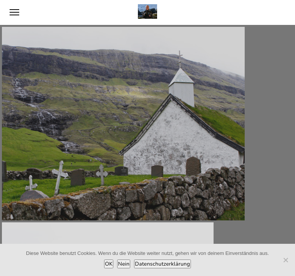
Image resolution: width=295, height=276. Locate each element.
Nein (123, 264)
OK (109, 264)
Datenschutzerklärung (162, 264)
